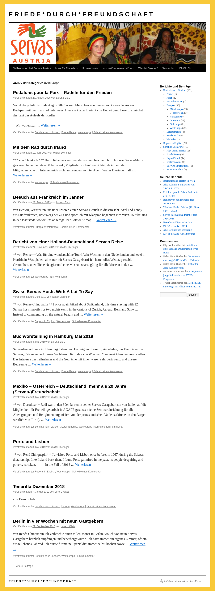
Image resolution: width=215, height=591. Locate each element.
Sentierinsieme (173, 161)
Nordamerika (173, 135)
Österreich (178, 112)
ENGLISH (185, 68)
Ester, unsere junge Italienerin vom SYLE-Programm (182, 275)
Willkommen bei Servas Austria (32, 68)
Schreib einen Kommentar (108, 132)
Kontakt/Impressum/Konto (118, 68)
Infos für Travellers (66, 68)
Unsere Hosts (90, 68)
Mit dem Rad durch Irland (39, 147)
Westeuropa (84, 132)
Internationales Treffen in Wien (179, 180)
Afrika (169, 94)
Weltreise (171, 139)
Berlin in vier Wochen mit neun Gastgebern (58, 521)
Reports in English (45, 321)
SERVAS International (177, 165)
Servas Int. (168, 68)
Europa (39, 227)
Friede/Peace (69, 132)
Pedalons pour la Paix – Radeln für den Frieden (62, 92)
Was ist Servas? (148, 68)
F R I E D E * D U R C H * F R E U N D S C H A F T (81, 14)
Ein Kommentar (59, 276)
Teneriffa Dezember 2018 (39, 486)
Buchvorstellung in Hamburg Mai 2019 (53, 336)
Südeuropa (175, 124)
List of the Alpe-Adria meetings (179, 233)
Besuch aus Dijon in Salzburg (178, 222)
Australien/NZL (174, 101)
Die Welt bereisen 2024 (175, 226)
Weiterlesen (51, 125)
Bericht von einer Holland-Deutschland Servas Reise (68, 241)
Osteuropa (175, 120)
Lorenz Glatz (63, 97)
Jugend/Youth (173, 158)
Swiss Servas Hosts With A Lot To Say (53, 291)
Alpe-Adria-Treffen (176, 150)
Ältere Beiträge (23, 566)
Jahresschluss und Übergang (177, 229)
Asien (169, 97)
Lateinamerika (69, 426)
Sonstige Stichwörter (173, 146)
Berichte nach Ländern (47, 132)
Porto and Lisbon (31, 441)
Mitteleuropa (176, 109)
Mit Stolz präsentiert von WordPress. (182, 581)
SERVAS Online (174, 169)
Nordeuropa (176, 116)
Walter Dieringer (62, 152)
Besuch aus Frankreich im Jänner (48, 197)
